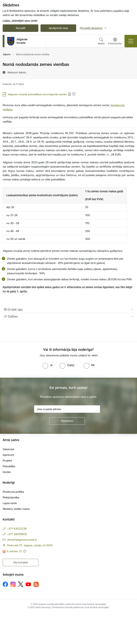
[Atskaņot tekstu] (16, 72)
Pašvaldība (9, 466)
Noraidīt (20, 28)
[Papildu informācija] (24, 551)
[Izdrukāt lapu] (68, 309)
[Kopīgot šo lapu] (68, 316)
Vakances (8, 449)
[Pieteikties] (67, 421)
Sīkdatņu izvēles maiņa (16, 509)
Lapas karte (10, 503)
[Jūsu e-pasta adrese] (67, 409)
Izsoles (7, 472)
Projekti (7, 460)
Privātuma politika (13, 491)
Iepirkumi (8, 455)
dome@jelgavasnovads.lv (22, 539)
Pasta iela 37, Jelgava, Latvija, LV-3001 (30, 545)
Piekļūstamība (11, 497)
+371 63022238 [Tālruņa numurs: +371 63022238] (17, 528)
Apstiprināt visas (58, 28)
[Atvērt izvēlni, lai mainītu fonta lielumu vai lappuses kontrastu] (115, 41)
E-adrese (13, 551)
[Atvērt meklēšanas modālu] (101, 41)
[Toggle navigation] (131, 41)
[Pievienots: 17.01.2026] (73, 93)
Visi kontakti (20, 562)
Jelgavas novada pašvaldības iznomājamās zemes (37, 94)
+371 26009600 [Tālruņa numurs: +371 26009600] (17, 534)
